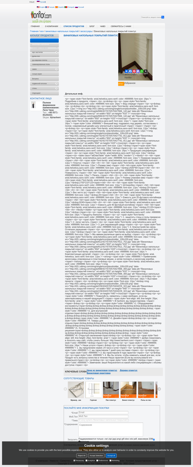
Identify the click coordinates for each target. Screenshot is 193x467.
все (42, 31)
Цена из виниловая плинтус (102, 370)
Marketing (114, 460)
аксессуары (86, 31)
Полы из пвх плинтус (146, 400)
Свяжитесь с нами (121, 26)
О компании (51, 26)
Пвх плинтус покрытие (111, 400)
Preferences (102, 460)
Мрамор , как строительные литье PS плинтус (76, 400)
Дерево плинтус (128, 370)
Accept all (111, 456)
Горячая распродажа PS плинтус (93, 400)
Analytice (90, 460)
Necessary (79, 460)
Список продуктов (74, 26)
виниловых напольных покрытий (62, 31)
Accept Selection (96, 456)
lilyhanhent (55, 117)
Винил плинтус (128, 400)
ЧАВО (102, 26)
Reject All (81, 456)
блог (92, 26)
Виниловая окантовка (98, 373)
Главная (35, 26)
